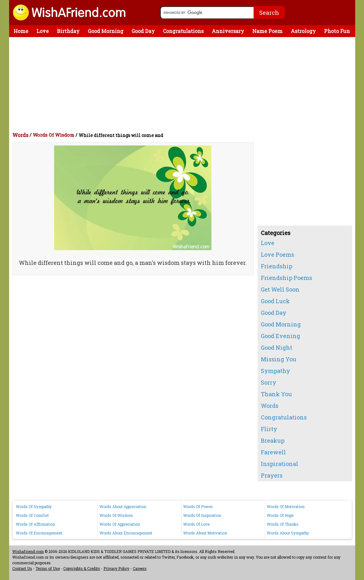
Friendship (276, 266)
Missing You (278, 359)
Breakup (272, 440)
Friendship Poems (286, 278)
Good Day (143, 31)
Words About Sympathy (288, 532)
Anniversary (228, 31)
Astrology (303, 31)
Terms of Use (48, 568)
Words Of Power (198, 506)
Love (42, 31)
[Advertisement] (183, 84)
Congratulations (183, 31)
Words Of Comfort (32, 515)
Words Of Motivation (286, 506)
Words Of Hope (280, 515)
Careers (140, 568)
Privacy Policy (116, 568)
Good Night (276, 347)
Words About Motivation (205, 532)
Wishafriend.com (28, 551)
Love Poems (277, 254)
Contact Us (22, 568)
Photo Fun (337, 31)
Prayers (272, 475)
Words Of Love (196, 524)
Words (20, 135)
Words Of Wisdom (53, 135)
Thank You (276, 394)
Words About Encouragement (125, 532)
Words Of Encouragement (39, 532)
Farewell (273, 452)
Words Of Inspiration (202, 515)
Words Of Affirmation (35, 524)
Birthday (68, 31)
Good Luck (275, 301)
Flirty (269, 429)
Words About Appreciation (122, 506)
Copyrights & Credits (81, 568)
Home (21, 31)
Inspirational (279, 464)
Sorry (268, 382)
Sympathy (275, 371)
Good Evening (280, 336)
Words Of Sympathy (34, 506)
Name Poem (267, 31)
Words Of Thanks (283, 524)
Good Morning (105, 31)
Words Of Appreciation (119, 524)
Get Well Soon (280, 289)
